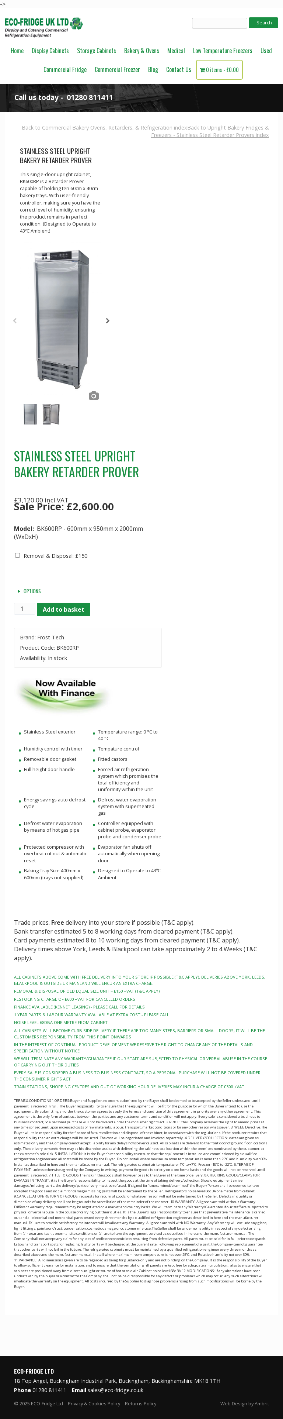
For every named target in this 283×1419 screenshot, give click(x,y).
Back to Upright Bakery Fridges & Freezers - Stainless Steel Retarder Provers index (210, 131)
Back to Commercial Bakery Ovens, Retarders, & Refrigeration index (104, 127)
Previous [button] (15, 323)
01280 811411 (90, 97)
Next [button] (108, 323)
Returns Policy (140, 1403)
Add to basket (63, 609)
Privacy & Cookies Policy (94, 1403)
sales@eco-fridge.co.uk (115, 1390)
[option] (61, 322)
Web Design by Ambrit (244, 1403)
